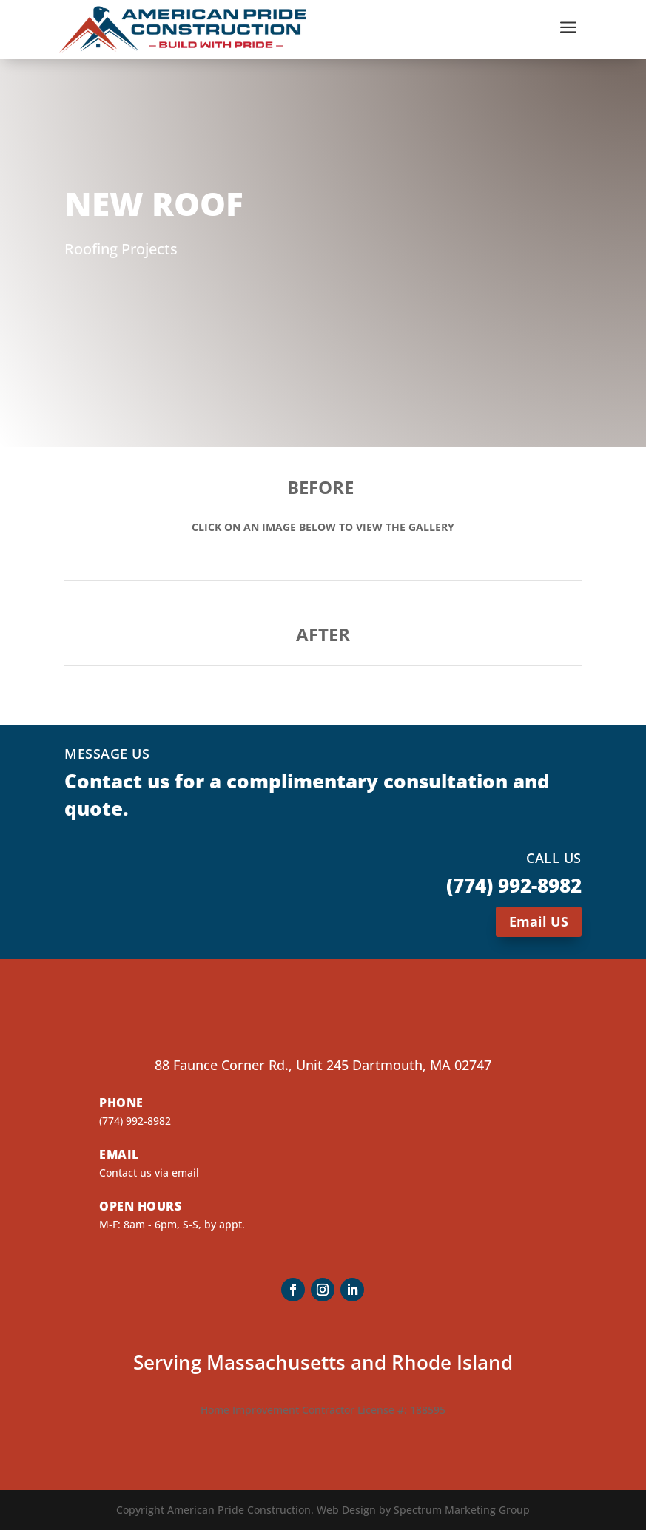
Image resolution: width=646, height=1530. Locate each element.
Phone (121, 1102)
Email (119, 1154)
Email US (538, 921)
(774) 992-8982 (135, 1121)
